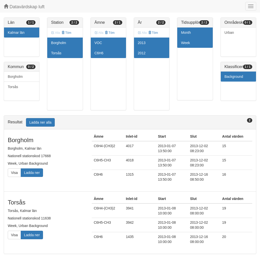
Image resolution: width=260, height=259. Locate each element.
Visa (14, 173)
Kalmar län (16, 33)
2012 (142, 53)
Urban (229, 33)
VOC (98, 43)
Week (185, 43)
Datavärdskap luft (24, 6)
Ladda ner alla (40, 122)
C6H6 (99, 53)
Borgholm (15, 77)
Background (233, 77)
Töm (66, 33)
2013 (142, 43)
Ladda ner (32, 173)
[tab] (130, 122)
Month (186, 33)
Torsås (13, 87)
